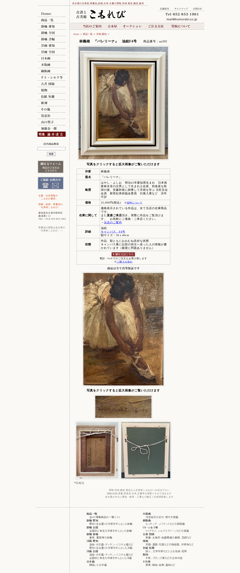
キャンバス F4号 (113, 231)
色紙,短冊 (52, 96)
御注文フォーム (51, 166)
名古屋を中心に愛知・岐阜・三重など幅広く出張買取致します (139, 497)
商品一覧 (52, 20)
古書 (52, 84)
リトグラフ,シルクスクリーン (52, 77)
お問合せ (197, 8)
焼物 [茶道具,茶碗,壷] (52, 90)
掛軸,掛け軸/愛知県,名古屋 (52, 26)
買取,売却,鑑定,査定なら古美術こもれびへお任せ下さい (139, 490)
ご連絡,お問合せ (51, 183)
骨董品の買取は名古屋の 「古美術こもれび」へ (51, 229)
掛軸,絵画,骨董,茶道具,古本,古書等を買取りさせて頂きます (139, 493)
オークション (132, 26)
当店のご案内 (92, 26)
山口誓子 (52, 122)
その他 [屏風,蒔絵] (52, 109)
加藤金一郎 (52, 128)
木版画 (52, 65)
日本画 (52, 58)
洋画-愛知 (101, 34)
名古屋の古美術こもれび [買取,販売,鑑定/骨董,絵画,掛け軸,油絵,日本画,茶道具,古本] (52, 14)
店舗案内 (165, 8)
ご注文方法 (156, 26)
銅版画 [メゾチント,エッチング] (52, 71)
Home (76, 34)
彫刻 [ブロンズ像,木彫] (52, 103)
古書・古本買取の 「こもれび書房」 (48, 197)
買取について (180, 26)
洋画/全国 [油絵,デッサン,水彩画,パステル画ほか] (52, 52)
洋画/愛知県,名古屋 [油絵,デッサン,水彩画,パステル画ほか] (52, 45)
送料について (134, 202)
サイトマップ (181, 8)
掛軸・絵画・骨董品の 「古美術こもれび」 (50, 206)
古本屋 (112, 26)
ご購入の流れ (125, 261)
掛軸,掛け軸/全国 (52, 33)
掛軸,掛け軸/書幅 (52, 39)
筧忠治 (52, 116)
